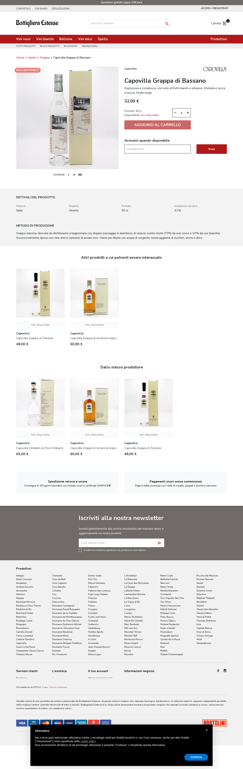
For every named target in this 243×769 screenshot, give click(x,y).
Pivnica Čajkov (168, 620)
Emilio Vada (94, 575)
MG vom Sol (130, 628)
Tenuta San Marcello (207, 609)
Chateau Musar (24, 654)
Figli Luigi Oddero (98, 594)
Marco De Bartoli (133, 616)
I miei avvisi (94, 696)
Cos (54, 594)
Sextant (200, 586)
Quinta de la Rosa (170, 639)
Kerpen (92, 650)
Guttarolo (93, 624)
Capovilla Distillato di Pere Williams (39, 448)
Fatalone (93, 586)
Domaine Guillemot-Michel (66, 624)
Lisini (127, 605)
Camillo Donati (24, 631)
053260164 (131, 678)
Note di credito (96, 687)
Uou (198, 624)
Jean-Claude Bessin (99, 646)
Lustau (128, 613)
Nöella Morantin (169, 590)
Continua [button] (196, 757)
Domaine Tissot (60, 646)
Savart (199, 583)
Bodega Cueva (24, 620)
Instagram (225, 671)
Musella (128, 654)
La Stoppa (129, 586)
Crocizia (56, 598)
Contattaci (23, 8)
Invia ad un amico (80, 174)
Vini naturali (91, 46)
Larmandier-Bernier (134, 594)
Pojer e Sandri (167, 628)
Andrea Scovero (24, 586)
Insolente (93, 643)
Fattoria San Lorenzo (99, 590)
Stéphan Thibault (205, 598)
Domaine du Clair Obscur (65, 620)
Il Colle (92, 639)
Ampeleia (21, 583)
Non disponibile (40, 325)
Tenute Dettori (204, 613)
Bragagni (21, 624)
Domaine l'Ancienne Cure (66, 628)
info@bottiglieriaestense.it (138, 682)
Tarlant (200, 605)
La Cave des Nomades (136, 583)
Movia (127, 650)
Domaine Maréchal (62, 631)
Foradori (93, 613)
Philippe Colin (167, 613)
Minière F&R (130, 635)
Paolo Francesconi (170, 605)
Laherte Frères (132, 590)
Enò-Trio (92, 579)
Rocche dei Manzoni (207, 575)
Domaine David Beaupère (66, 609)
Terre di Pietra (203, 616)
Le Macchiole (131, 598)
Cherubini (57, 575)
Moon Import (131, 643)
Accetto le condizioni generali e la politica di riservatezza (114, 550)
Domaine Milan (60, 635)
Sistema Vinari (204, 590)
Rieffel (163, 650)
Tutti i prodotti (26, 46)
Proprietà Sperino (169, 635)
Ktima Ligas (94, 654)
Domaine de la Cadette (64, 613)
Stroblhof (201, 601)
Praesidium (166, 631)
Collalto (56, 590)
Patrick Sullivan (168, 609)
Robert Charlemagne (171, 654)
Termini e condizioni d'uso (30, 682)
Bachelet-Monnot (25, 601)
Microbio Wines (132, 631)
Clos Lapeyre (59, 583)
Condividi (68, 174)
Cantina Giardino (25, 639)
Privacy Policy (23, 691)
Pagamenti (22, 687)
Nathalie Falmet (169, 579)
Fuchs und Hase (97, 616)
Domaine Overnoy (62, 639)
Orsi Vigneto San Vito (172, 598)
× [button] (206, 730)
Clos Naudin (59, 586)
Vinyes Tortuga (204, 635)
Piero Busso (167, 616)
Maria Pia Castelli (133, 620)
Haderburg (94, 628)
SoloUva (201, 594)
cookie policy (87, 741)
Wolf (199, 639)
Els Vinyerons (59, 654)
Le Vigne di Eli (132, 601)
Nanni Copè (166, 575)
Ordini (91, 682)
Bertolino (21, 616)
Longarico (129, 609)
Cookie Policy (23, 696)
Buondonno (22, 628)
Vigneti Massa (204, 628)
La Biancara (130, 579)
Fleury (91, 605)
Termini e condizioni (58, 708)
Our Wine (165, 601)
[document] (121, 741)
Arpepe (20, 598)
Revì (162, 646)
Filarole (92, 598)
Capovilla (21, 643)
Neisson (165, 583)
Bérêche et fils (24, 609)
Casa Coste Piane (25, 646)
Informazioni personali (100, 678)
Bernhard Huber (24, 613)
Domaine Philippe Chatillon (67, 643)
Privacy (45, 708)
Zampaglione (203, 643)
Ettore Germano (96, 583)
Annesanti (21, 590)
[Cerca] (130, 23)
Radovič (164, 643)
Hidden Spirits (95, 631)
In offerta (71, 46)
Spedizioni (21, 678)
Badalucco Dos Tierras (28, 605)
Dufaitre (56, 650)
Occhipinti (165, 594)
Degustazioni (62, 8)
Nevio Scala (166, 586)
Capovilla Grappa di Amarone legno (93, 338)
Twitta (74, 174)
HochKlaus (94, 635)
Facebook (218, 671)
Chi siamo (42, 8)
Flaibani (92, 601)
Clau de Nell (59, 579)
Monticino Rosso (133, 639)
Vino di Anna (203, 631)
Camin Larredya (24, 635)
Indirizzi (92, 691)
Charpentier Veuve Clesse (30, 650)
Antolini (20, 594)
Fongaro (93, 609)
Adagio (20, 575)
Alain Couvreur (24, 579)
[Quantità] (181, 112)
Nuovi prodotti (50, 46)
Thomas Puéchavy (206, 620)
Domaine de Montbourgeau (67, 616)
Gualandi (93, 620)
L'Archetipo (130, 575)
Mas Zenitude (131, 624)
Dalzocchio (58, 601)
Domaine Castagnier (63, 605)
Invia (211, 149)
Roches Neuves (204, 579)
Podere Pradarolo (170, 624)
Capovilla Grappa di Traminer (34, 338)
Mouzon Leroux (132, 646)
